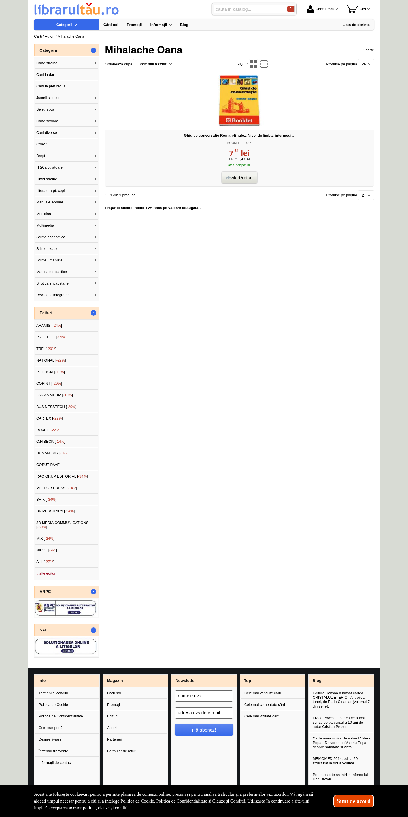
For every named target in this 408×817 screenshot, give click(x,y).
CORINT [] (49, 383)
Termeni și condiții (53, 693)
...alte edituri (46, 573)
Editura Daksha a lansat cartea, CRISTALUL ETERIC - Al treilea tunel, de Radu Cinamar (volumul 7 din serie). (341, 699)
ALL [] (45, 562)
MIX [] (45, 538)
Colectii (42, 144)
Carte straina (46, 63)
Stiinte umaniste (49, 260)
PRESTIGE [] (51, 337)
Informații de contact (55, 762)
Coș (356, 9)
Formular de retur (121, 751)
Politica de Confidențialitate (61, 716)
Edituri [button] (45, 313)
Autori (112, 728)
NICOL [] (46, 550)
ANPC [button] (45, 591)
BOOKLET (234, 143)
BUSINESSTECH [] (56, 407)
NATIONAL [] (51, 360)
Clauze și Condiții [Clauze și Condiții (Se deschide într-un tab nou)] (228, 801)
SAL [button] (43, 630)
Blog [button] (317, 680)
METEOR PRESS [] (56, 488)
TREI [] (46, 349)
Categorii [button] (48, 50)
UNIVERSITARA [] (55, 511)
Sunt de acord (354, 801)
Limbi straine (46, 179)
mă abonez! (204, 729)
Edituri (112, 716)
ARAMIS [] (49, 325)
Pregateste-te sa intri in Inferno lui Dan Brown (340, 777)
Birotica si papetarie (52, 283)
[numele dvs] (204, 696)
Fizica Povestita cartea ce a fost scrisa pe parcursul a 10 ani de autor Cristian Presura (339, 722)
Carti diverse (46, 132)
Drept (40, 156)
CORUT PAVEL (49, 465)
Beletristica (45, 109)
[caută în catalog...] (248, 9)
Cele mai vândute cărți (262, 693)
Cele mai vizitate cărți (261, 716)
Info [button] (42, 680)
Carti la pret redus (50, 86)
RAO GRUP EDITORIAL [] (62, 476)
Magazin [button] (115, 680)
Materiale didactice (51, 272)
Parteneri (114, 739)
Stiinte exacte (47, 248)
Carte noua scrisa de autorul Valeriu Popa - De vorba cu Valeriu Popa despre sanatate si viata (342, 742)
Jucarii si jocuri (48, 98)
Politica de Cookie (53, 704)
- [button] (93, 50)
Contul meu (320, 9)
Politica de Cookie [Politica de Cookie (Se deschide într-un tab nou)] (137, 801)
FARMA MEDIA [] (54, 395)
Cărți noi (114, 693)
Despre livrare (50, 739)
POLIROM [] (50, 372)
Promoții (114, 704)
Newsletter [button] (185, 680)
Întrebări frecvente (53, 751)
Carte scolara (47, 121)
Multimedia (45, 225)
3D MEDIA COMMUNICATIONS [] (62, 525)
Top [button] (247, 680)
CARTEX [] (49, 418)
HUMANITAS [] (52, 453)
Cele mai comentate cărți (264, 704)
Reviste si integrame (53, 295)
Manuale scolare (49, 202)
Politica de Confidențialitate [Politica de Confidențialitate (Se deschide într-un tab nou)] (181, 801)
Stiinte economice (50, 237)
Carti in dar (45, 74)
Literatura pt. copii (50, 190)
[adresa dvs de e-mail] (204, 713)
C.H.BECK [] (50, 441)
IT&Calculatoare (49, 167)
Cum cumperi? (51, 728)
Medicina (43, 214)
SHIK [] (46, 499)
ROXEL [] (48, 430)
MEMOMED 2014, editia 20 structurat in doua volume (335, 760)
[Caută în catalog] (290, 9)
